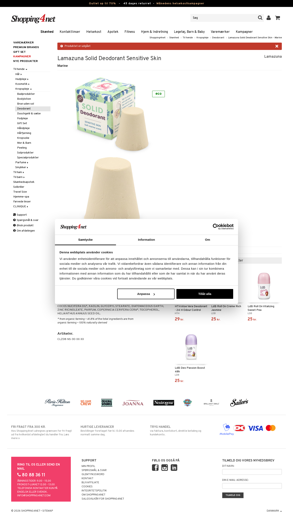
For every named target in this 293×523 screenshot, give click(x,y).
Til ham (19, 172)
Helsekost (93, 32)
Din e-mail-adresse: (235, 480)
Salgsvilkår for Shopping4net (103, 499)
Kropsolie (23, 138)
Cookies (87, 486)
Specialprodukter (28, 157)
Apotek (112, 32)
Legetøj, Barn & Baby (189, 32)
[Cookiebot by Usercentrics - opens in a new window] (216, 227)
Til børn (19, 177)
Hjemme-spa (21, 197)
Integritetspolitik (94, 490)
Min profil (88, 466)
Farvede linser (22, 201)
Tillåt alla (204, 294)
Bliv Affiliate (90, 482)
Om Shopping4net (93, 495)
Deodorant (218, 37)
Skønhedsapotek (23, 182)
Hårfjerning (24, 133)
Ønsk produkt (23, 225)
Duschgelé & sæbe (29, 113)
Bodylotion (24, 99)
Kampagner (244, 32)
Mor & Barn (24, 143)
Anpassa (146, 294)
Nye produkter (25, 61)
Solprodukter (25, 152)
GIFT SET (19, 52)
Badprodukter (26, 94)
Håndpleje (23, 128)
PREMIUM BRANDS (26, 47)
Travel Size (20, 192)
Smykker (22, 167)
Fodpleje (22, 118)
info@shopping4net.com (33, 495)
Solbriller (18, 187)
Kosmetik (22, 84)
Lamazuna (273, 56)
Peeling (22, 148)
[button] (277, 18)
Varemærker (220, 32)
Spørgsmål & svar (25, 220)
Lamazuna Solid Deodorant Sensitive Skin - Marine (255, 37)
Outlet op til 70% (102, 3)
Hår (18, 74)
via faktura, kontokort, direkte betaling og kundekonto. (181, 430)
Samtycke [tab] (85, 239)
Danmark (274, 511)
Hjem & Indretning (154, 32)
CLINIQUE (21, 206)
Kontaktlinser (70, 32)
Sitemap (47, 511)
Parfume (22, 162)
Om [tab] (207, 239)
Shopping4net (157, 37)
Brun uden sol (25, 104)
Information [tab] (146, 239)
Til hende (188, 37)
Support (20, 215)
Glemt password (93, 474)
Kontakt (87, 478)
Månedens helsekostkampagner (180, 3)
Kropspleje (202, 37)
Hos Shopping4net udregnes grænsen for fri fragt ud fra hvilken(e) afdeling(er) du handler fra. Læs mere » (42, 432)
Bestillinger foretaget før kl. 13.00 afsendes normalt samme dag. (112, 430)
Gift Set (22, 123)
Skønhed (47, 32)
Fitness (130, 32)
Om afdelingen (24, 231)
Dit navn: (228, 466)
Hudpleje (22, 79)
